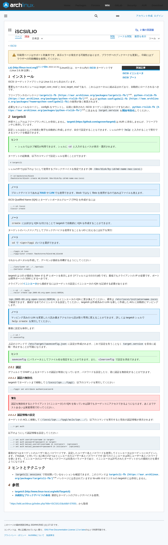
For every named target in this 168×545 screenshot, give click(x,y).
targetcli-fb (47, 95)
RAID (43, 191)
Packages (81, 5)
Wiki (107, 5)
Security (132, 5)
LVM (52, 191)
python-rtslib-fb (145, 95)
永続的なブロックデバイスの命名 (32, 492)
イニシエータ (30, 282)
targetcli (19, 488)
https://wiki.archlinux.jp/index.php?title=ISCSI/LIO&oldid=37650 (43, 500)
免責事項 (50, 532)
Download (157, 5)
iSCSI (93, 67)
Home (67, 5)
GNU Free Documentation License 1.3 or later (64, 527)
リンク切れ (43, 67)
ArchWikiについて (36, 532)
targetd (71, 121)
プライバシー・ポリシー (15, 532)
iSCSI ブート (129, 77)
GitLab (118, 5)
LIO (10, 67)
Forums (95, 5)
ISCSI (13, 45)
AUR (144, 5)
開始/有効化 (128, 109)
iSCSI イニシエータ (133, 73)
